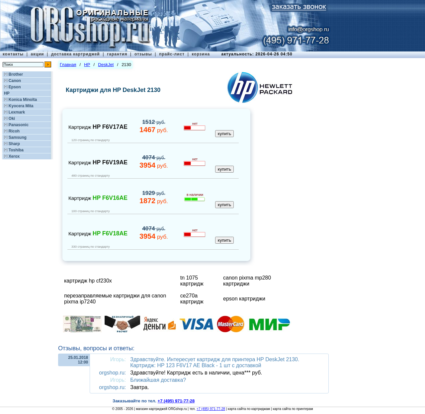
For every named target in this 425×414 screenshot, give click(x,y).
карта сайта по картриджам (249, 409)
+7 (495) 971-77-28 (211, 409)
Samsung (18, 137)
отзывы (143, 54)
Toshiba (16, 150)
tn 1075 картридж (192, 281)
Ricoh (14, 131)
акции (37, 54)
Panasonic (19, 125)
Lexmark (17, 112)
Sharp (14, 143)
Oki (12, 118)
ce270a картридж (192, 298)
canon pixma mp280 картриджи (247, 281)
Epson (15, 87)
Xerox (14, 156)
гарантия (117, 54)
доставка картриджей (75, 54)
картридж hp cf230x (88, 281)
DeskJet (106, 64)
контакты (13, 54)
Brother (16, 74)
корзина (201, 54)
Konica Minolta (23, 99)
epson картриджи (244, 298)
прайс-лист (172, 54)
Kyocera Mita (21, 106)
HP (7, 93)
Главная (68, 64)
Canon (15, 80)
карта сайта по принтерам (293, 409)
